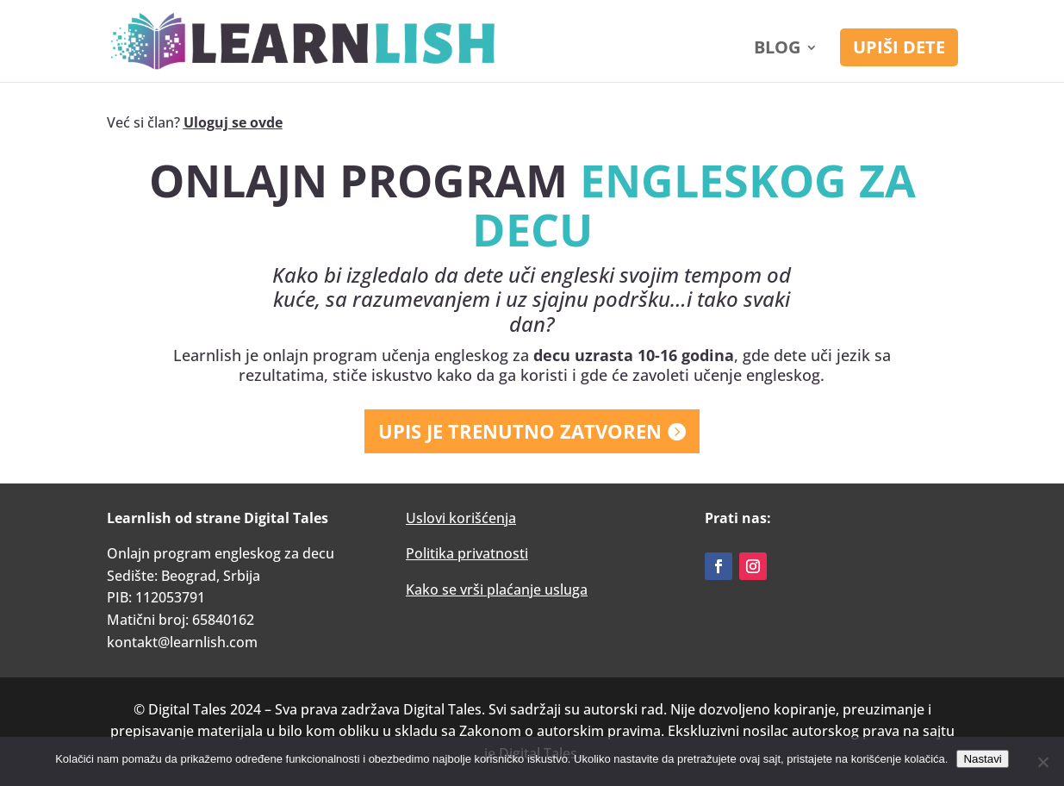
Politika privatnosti (467, 553)
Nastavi (982, 758)
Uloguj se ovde (233, 122)
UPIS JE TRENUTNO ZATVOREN (520, 431)
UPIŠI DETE (899, 47)
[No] (1042, 761)
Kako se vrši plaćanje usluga (497, 589)
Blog (777, 50)
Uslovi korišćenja (461, 517)
